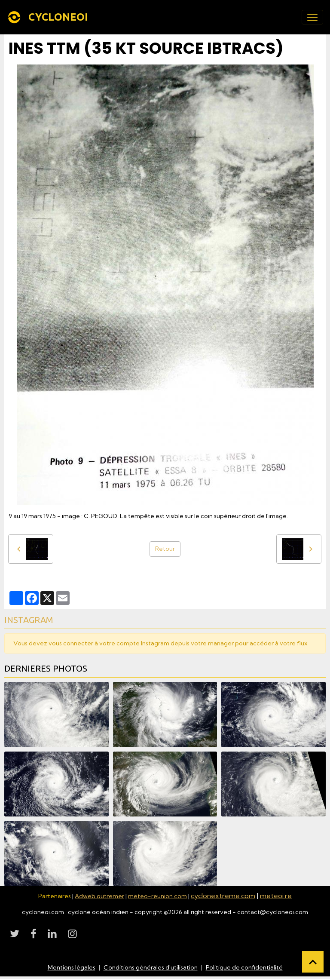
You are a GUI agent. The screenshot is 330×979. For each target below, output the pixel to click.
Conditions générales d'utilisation (151, 967)
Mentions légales (71, 967)
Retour (165, 548)
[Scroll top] (313, 962)
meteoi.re (276, 895)
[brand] (49, 17)
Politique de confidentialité (244, 967)
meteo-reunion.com (157, 896)
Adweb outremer (99, 896)
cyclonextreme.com (223, 895)
